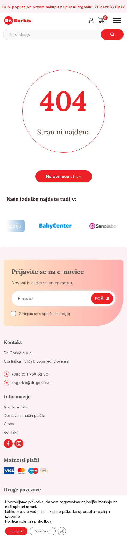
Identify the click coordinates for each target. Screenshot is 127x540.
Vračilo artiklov (17, 407)
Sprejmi (16, 531)
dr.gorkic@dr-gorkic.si (30, 382)
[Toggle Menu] (117, 20)
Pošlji (102, 298)
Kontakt (11, 432)
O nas (9, 423)
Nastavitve (42, 531)
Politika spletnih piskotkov (28, 521)
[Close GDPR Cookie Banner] (62, 531)
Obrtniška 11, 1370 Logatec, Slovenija (36, 361)
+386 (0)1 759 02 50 (29, 374)
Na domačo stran (63, 176)
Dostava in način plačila (24, 415)
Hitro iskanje (19, 34)
